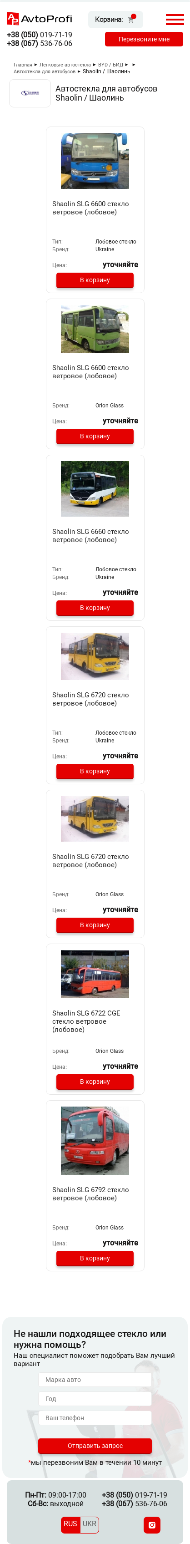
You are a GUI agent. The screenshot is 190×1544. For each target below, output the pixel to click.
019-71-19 (39, 34)
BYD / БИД (110, 65)
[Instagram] (152, 1525)
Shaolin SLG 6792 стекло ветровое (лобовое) (90, 1194)
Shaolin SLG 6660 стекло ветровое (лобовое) (90, 536)
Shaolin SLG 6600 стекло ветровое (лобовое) (90, 208)
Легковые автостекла (65, 65)
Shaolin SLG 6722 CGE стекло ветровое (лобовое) (86, 1021)
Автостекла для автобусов (44, 72)
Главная (23, 65)
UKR (89, 1523)
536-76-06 (39, 43)
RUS (70, 1523)
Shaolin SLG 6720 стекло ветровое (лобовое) (90, 699)
